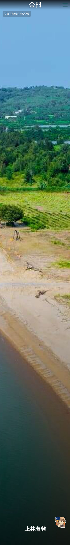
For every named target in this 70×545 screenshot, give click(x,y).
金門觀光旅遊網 (35, 5)
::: (1, 2)
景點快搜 (24, 13)
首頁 (6, 13)
